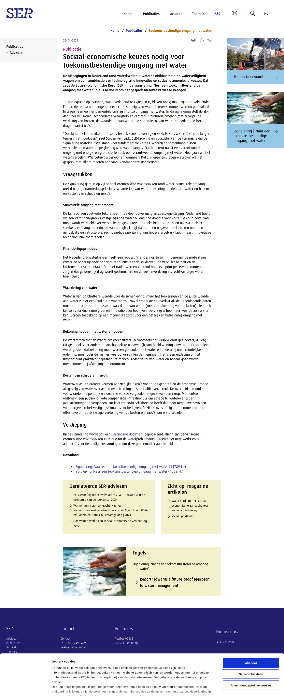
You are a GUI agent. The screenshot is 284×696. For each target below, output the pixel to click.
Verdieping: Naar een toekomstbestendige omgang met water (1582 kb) (129, 471)
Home (128, 14)
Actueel (176, 14)
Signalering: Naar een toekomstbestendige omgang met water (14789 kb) (131, 467)
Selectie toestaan (251, 646)
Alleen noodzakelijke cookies (251, 657)
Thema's (198, 14)
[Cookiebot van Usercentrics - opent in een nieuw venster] (25, 688)
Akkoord (251, 635)
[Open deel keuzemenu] (209, 40)
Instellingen (212, 688)
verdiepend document (128, 434)
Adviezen (16, 53)
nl (268, 13)
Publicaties (151, 14)
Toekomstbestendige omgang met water (180, 31)
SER (217, 14)
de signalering (180, 111)
